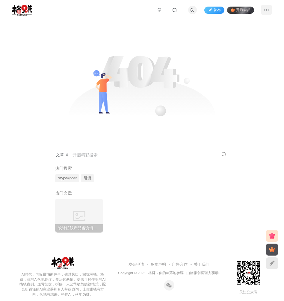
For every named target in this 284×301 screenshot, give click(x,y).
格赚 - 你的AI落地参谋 (165, 273)
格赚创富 (197, 273)
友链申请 (136, 264)
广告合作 (180, 264)
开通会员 (240, 9)
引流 (87, 178)
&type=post (67, 178)
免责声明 (158, 264)
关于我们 (201, 264)
